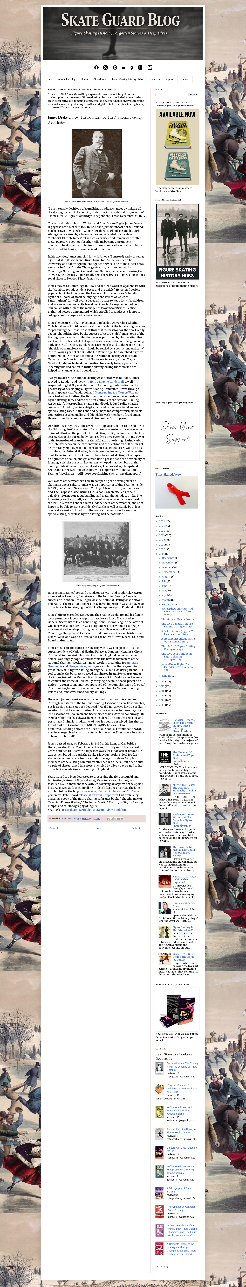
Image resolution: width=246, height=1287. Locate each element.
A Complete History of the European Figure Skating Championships (180, 1169)
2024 (162, 530)
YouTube (133, 791)
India (138, 245)
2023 (162, 535)
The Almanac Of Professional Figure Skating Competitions (184, 756)
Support (170, 79)
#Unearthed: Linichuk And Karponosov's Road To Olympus (177, 611)
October (167, 567)
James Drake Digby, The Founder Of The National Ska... (177, 667)
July (164, 581)
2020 (162, 549)
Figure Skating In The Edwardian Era (184, 929)
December (168, 558)
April (165, 595)
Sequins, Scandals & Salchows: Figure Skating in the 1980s (182, 1088)
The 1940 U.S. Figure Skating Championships (178, 648)
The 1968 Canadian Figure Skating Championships (177, 625)
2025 (162, 525)
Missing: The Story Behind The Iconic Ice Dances (184, 957)
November (168, 562)
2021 (162, 544)
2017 (162, 686)
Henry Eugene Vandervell (107, 381)
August (166, 576)
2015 (162, 695)
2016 (162, 690)
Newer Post (55, 828)
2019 (162, 553)
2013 (162, 704)
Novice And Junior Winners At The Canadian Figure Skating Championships (183, 820)
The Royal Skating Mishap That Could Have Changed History (184, 851)
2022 (162, 539)
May (165, 590)
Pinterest (115, 791)
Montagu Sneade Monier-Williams (117, 392)
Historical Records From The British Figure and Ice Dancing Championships (184, 725)
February (167, 604)
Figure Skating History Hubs (127, 79)
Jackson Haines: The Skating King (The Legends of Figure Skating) (182, 1066)
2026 (162, 521)
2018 (162, 681)
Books (84, 79)
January (167, 675)
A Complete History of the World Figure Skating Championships (180, 1110)
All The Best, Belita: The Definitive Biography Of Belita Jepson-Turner (184, 789)
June (165, 586)
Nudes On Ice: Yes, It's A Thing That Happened (185, 879)
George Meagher (80, 666)
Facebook (90, 791)
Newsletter (100, 79)
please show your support (96, 795)
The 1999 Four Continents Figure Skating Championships (176, 656)
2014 (162, 700)
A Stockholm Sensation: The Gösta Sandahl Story (178, 640)
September (169, 572)
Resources (154, 79)
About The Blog (67, 79)
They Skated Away (168, 474)
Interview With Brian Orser (185, 905)
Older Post (138, 828)
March (166, 600)
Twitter (102, 791)
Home (48, 79)
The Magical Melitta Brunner (178, 619)
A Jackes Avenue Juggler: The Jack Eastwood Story (178, 633)
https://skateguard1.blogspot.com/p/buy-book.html (93, 809)
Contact (185, 79)
